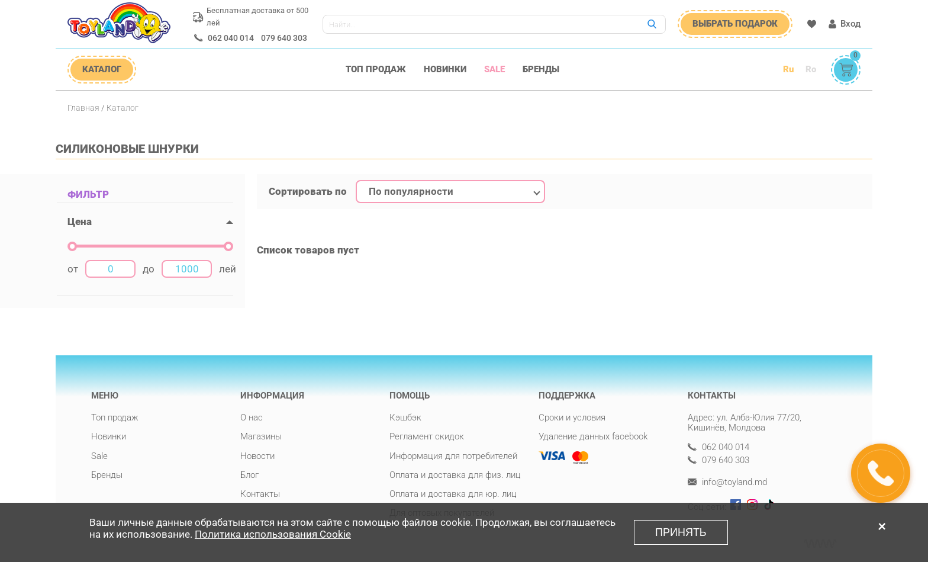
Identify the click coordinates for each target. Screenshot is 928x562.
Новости (257, 456)
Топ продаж (376, 69)
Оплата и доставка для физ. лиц (455, 475)
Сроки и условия (572, 417)
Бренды (541, 69)
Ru (788, 69)
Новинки (445, 69)
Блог (249, 475)
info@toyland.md (727, 482)
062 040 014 (231, 38)
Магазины (261, 436)
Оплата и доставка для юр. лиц (453, 494)
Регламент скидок (426, 436)
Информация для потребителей (453, 456)
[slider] (72, 246)
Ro (810, 69)
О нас (251, 417)
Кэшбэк (405, 417)
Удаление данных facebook (593, 436)
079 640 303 (284, 38)
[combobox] (450, 192)
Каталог (122, 108)
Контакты (260, 494)
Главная (83, 108)
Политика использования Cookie (273, 536)
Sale (494, 69)
